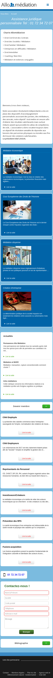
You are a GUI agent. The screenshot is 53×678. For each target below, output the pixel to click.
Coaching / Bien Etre (13, 56)
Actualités (8, 336)
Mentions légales (18, 673)
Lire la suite (11, 187)
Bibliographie (21, 643)
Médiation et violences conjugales (19, 60)
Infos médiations (10, 381)
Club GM (42, 675)
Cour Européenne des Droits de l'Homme (21, 196)
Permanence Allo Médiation (14, 343)
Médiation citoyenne (12, 242)
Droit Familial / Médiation (15, 45)
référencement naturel (15, 675)
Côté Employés (10, 417)
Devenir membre (21, 406)
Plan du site (31, 673)
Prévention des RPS (12, 521)
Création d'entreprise (12, 288)
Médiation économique (13, 150)
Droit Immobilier (11, 52)
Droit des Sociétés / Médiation (17, 41)
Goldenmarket (30, 675)
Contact (6, 673)
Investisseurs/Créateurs (14, 495)
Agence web (43, 673)
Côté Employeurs (11, 443)
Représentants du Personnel (16, 469)
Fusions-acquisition (12, 547)
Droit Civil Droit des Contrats (16, 38)
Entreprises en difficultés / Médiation (20, 49)
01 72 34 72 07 (15, 574)
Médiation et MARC (11, 362)
